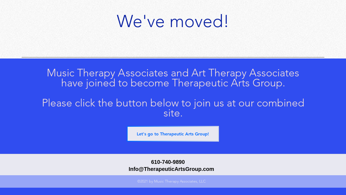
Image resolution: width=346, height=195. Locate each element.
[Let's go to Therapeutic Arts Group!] (173, 134)
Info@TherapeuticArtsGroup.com (171, 169)
